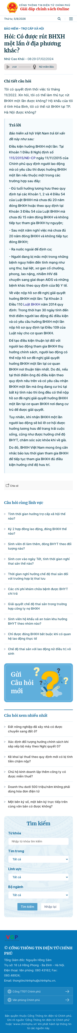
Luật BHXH (31, 304)
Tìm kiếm (27, 907)
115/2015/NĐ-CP (22, 158)
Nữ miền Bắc (46, 66)
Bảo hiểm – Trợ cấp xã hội (24, 28)
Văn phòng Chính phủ (38, 1000)
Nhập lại (50, 907)
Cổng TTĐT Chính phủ (38, 991)
